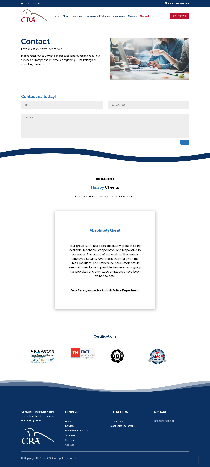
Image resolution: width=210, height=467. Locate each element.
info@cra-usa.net (30, 3)
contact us (179, 16)
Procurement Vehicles (98, 16)
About (66, 16)
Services (77, 16)
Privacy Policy (117, 421)
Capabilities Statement (177, 3)
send (184, 142)
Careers (132, 16)
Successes (119, 16)
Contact (144, 16)
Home (56, 16)
